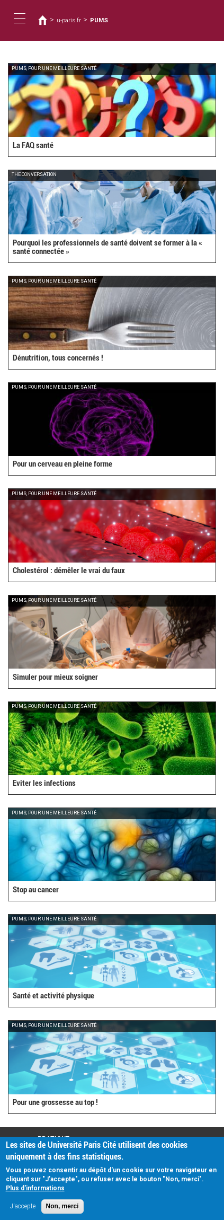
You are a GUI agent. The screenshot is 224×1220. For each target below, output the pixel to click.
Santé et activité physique (53, 995)
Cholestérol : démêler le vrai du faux (69, 570)
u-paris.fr (69, 20)
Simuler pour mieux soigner (55, 677)
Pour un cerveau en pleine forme (62, 464)
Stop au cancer (36, 889)
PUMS (99, 20)
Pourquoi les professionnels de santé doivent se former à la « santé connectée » (107, 247)
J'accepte (22, 1210)
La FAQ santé (33, 145)
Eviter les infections (44, 783)
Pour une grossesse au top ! (55, 1102)
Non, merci (62, 1210)
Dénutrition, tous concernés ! (58, 358)
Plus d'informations (35, 1192)
